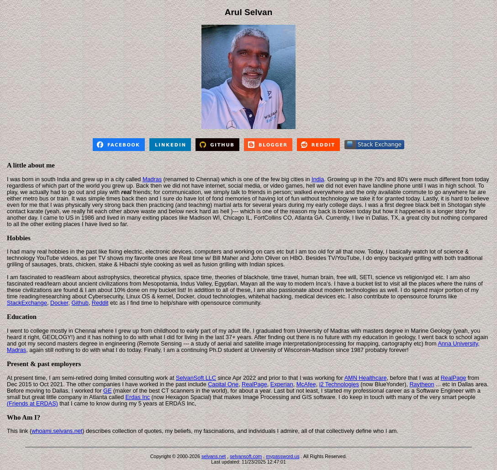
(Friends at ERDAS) (32, 403)
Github (79, 303)
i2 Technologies (339, 384)
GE (107, 391)
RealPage (453, 378)
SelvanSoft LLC (196, 378)
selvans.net (213, 456)
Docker (59, 303)
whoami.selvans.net (57, 431)
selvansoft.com (246, 456)
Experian (281, 384)
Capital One (223, 384)
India (318, 179)
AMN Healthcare (365, 378)
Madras (152, 179)
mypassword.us (282, 456)
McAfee (306, 384)
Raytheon (421, 384)
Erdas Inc (138, 397)
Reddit (100, 303)
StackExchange (27, 303)
